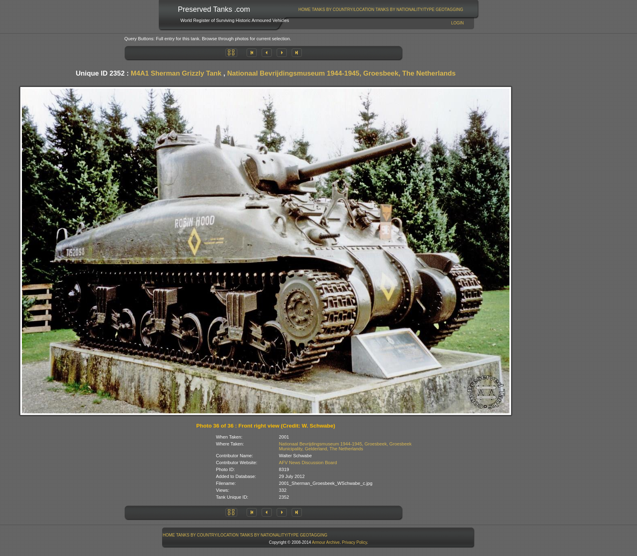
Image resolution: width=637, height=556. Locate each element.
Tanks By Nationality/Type (404, 9)
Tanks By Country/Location (343, 9)
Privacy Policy (354, 542)
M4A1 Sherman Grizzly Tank (176, 73)
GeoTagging (449, 9)
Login (457, 23)
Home (305, 9)
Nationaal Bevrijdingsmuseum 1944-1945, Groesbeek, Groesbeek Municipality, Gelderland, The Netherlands (345, 446)
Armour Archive (326, 542)
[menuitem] (304, 9)
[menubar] (381, 9)
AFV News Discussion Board (308, 462)
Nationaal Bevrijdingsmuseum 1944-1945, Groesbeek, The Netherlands (341, 73)
